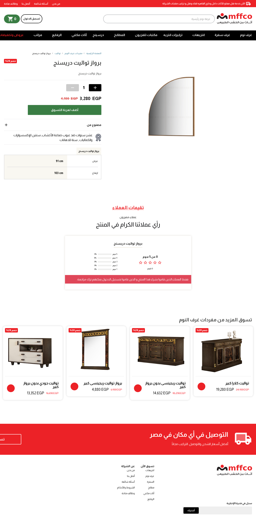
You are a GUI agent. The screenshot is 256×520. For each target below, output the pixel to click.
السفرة (150, 481)
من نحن (56, 3)
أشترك (191, 510)
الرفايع (57, 35)
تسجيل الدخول (31, 18)
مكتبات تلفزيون (146, 35)
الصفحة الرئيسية (93, 53)
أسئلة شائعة (41, 3)
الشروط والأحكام (126, 487)
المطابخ (119, 35)
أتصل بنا (26, 3)
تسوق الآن (29, 439)
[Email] (217, 510)
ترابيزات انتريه (172, 35)
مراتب (38, 35)
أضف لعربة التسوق (64, 110)
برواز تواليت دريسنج (89, 151)
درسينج (98, 35)
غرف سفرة (222, 35)
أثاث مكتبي (79, 35)
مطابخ (151, 487)
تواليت (58, 53)
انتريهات (198, 35)
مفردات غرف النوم (73, 53)
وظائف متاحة (11, 3)
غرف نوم (246, 35)
